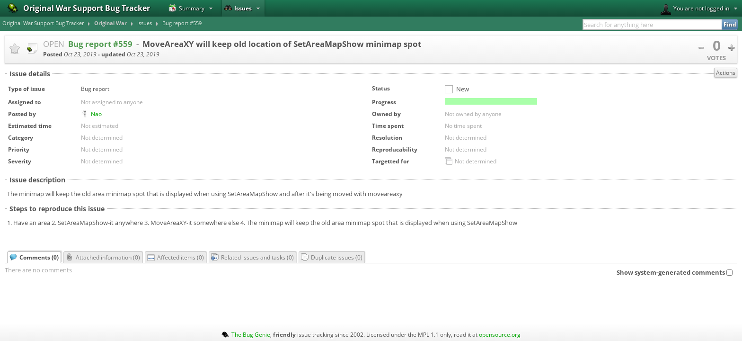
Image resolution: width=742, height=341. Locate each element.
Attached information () (103, 257)
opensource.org (500, 334)
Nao (96, 113)
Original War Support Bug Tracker (43, 23)
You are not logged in (695, 9)
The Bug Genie (250, 334)
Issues (238, 8)
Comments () (34, 257)
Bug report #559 (182, 23)
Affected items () (175, 257)
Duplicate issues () (331, 257)
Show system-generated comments (675, 272)
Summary (186, 8)
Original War (110, 23)
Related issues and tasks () (252, 257)
